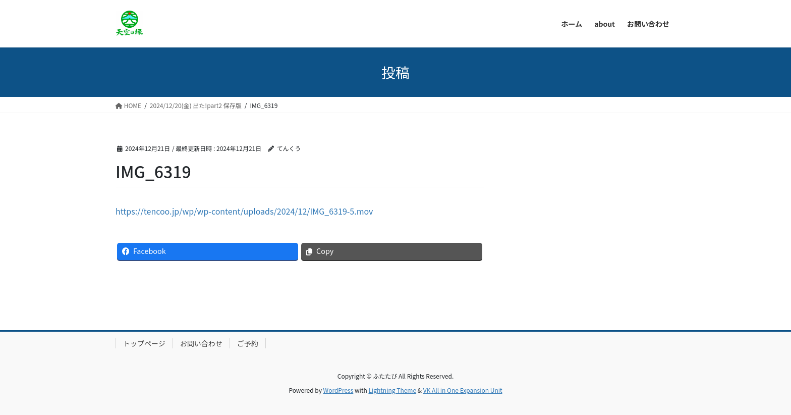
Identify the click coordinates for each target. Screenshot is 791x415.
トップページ (144, 343)
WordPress (338, 390)
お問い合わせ (201, 343)
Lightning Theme (392, 390)
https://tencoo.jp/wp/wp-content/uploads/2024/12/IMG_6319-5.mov (244, 211)
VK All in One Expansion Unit (462, 390)
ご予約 (247, 343)
